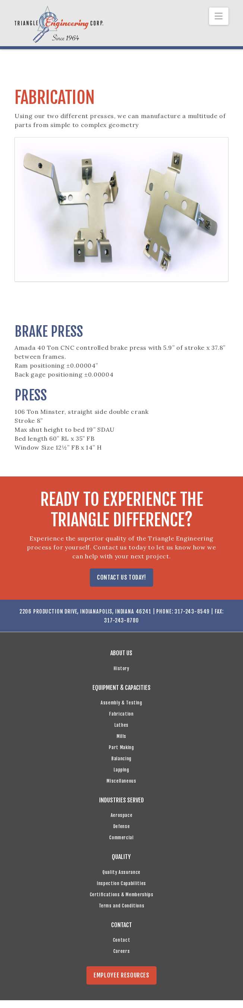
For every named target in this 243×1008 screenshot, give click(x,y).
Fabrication (121, 714)
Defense (121, 826)
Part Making (121, 747)
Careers (121, 951)
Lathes (121, 725)
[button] (218, 16)
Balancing (121, 758)
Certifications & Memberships (122, 894)
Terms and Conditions (122, 906)
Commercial (121, 837)
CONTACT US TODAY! (121, 577)
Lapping (121, 770)
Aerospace (122, 815)
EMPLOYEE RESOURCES (121, 975)
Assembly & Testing (121, 703)
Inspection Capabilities (121, 883)
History (121, 668)
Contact (121, 940)
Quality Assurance (121, 872)
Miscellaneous (121, 781)
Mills (121, 736)
